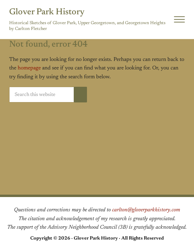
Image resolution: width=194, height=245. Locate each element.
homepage (29, 68)
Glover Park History (47, 12)
